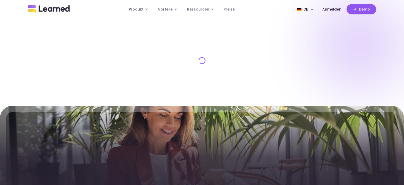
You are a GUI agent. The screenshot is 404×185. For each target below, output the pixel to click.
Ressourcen (200, 9)
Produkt (139, 9)
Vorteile (168, 9)
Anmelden (331, 9)
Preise (229, 9)
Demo (361, 9)
